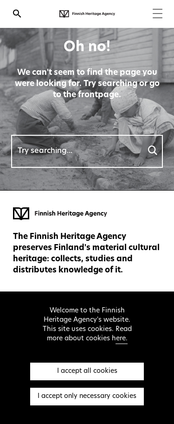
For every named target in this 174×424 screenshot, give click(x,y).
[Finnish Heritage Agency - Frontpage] (87, 14)
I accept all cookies (87, 371)
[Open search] (17, 14)
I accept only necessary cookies (87, 396)
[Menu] (157, 14)
